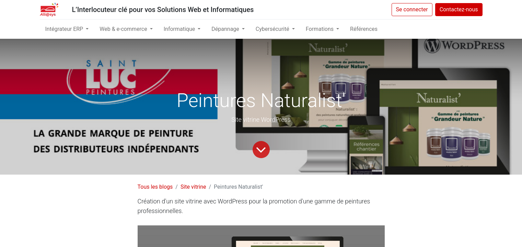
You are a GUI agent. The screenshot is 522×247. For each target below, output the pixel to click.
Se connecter (412, 9)
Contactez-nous (459, 9)
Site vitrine (193, 187)
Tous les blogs (155, 187)
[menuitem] (364, 29)
